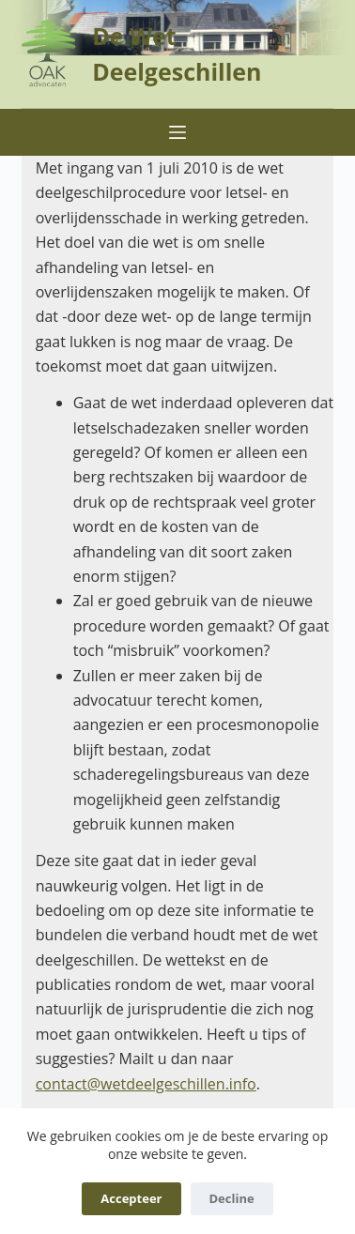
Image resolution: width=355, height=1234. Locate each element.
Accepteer (131, 1198)
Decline (232, 1198)
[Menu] (177, 132)
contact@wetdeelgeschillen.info (146, 1084)
